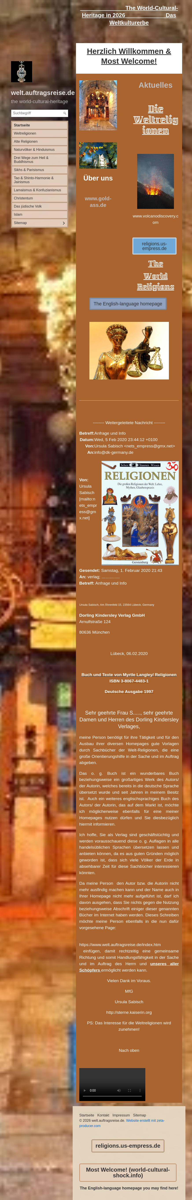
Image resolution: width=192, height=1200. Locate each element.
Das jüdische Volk (28, 206)
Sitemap (20, 223)
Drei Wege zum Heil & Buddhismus (31, 160)
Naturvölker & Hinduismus (34, 149)
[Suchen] (65, 113)
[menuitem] (39, 125)
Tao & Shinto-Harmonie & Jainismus (34, 180)
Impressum (121, 1115)
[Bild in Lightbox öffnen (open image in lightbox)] (98, 105)
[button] (154, 246)
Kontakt (103, 1115)
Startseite (22, 125)
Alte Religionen (26, 141)
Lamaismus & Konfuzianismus (37, 190)
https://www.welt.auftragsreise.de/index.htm (120, 944)
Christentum (23, 198)
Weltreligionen (25, 133)
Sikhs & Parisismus (29, 170)
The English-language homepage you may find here (128, 1188)
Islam (18, 214)
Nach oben (129, 1050)
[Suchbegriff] (39, 113)
